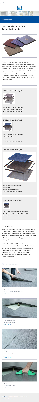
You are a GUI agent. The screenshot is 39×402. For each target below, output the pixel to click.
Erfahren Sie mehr (7, 293)
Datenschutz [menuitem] (11, 398)
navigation (3, 3)
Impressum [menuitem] (4, 398)
